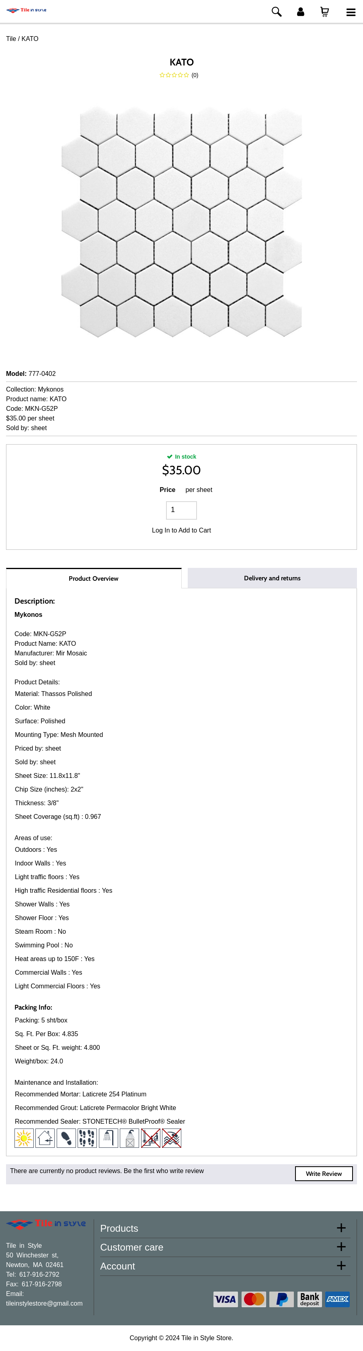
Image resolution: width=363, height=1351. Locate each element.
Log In (161, 530)
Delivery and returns (272, 578)
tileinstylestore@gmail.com (44, 1303)
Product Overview (94, 578)
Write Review (324, 1174)
